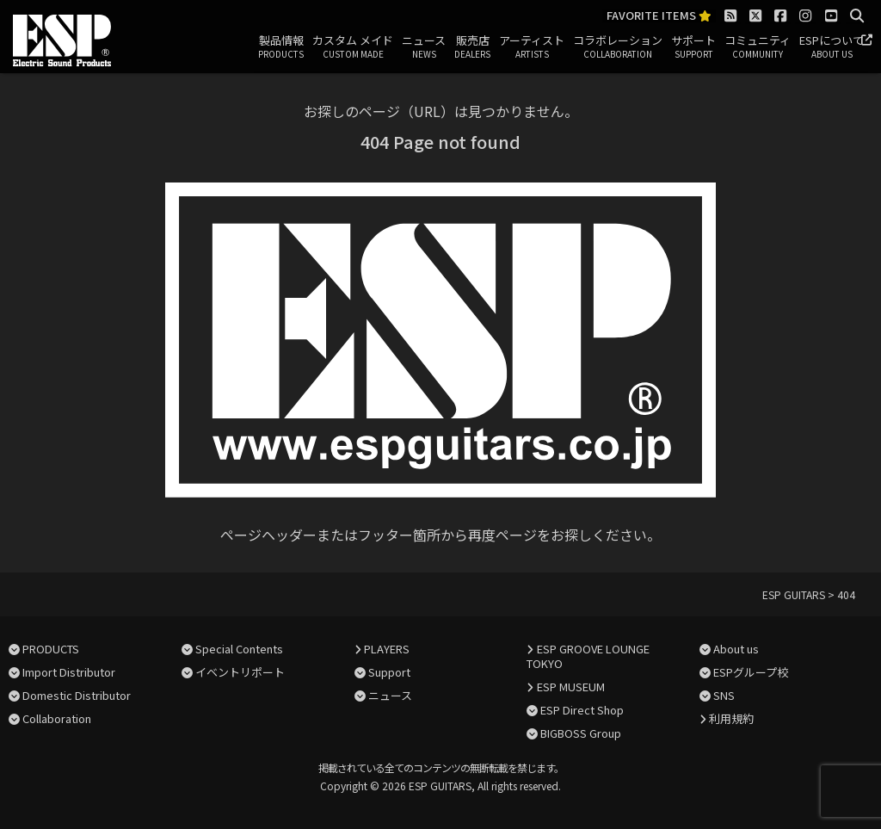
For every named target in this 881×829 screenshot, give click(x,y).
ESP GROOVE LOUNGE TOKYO (588, 655)
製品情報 (281, 47)
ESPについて (831, 47)
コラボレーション (617, 47)
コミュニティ (757, 47)
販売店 (472, 47)
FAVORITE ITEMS (659, 15)
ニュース (424, 47)
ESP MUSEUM (571, 686)
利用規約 (731, 718)
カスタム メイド (352, 47)
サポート (693, 47)
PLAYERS (387, 648)
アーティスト (531, 47)
